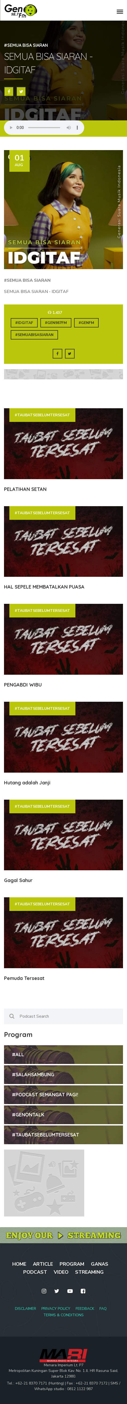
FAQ (103, 1308)
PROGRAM (72, 1264)
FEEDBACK (85, 1308)
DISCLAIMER (25, 1308)
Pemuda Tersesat (24, 978)
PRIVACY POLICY (55, 1308)
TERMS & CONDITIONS (63, 1315)
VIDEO (61, 1272)
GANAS (99, 1264)
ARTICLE (43, 1264)
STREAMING (89, 1272)
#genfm (86, 322)
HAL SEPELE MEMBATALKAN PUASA (44, 587)
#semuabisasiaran (34, 334)
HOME (19, 1264)
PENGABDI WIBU (23, 685)
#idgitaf (24, 322)
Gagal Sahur (18, 880)
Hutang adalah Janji (27, 783)
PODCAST (35, 1272)
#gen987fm (56, 322)
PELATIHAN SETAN (25, 489)
